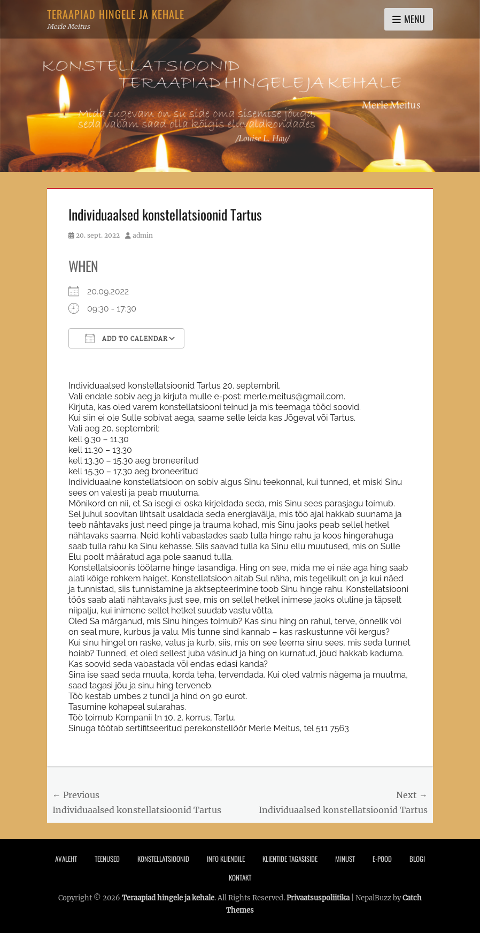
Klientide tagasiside (290, 858)
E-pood (382, 858)
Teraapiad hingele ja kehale (115, 14)
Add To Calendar (126, 338)
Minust (345, 858)
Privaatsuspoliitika (318, 897)
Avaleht (66, 858)
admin (143, 235)
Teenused (107, 858)
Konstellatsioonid (163, 858)
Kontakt (240, 877)
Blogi (417, 858)
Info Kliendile (226, 858)
